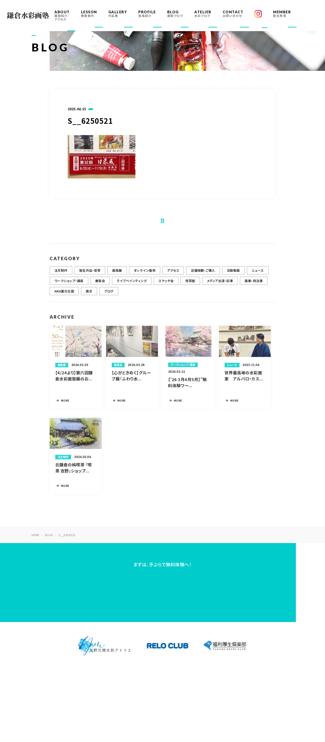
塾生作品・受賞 (89, 272)
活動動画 (233, 272)
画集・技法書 (254, 283)
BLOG (175, 14)
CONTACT (233, 14)
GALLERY (117, 14)
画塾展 (117, 272)
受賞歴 (190, 283)
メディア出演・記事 (220, 283)
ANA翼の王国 (64, 293)
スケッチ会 (166, 283)
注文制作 (60, 272)
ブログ (108, 293)
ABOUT (62, 15)
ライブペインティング (132, 283)
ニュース (258, 272)
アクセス (173, 272)
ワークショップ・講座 (69, 283)
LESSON (89, 14)
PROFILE (147, 14)
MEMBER (282, 14)
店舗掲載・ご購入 (203, 272)
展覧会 (100, 283)
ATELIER (202, 14)
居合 (89, 293)
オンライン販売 (145, 272)
